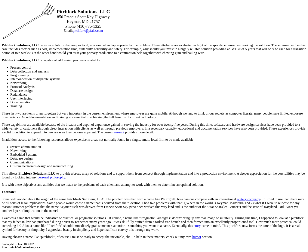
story (197, 226)
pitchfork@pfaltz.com (88, 30)
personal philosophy (51, 177)
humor (196, 237)
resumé (119, 132)
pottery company (248, 199)
